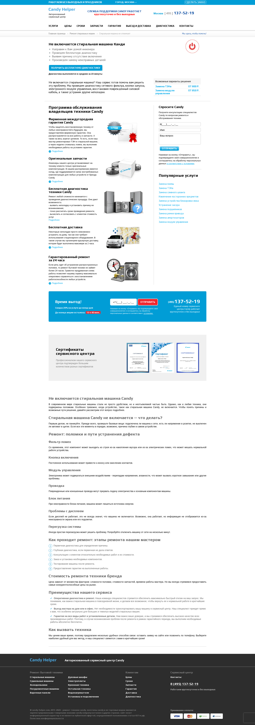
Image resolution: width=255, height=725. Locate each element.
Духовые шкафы (77, 677)
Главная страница (57, 33)
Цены (68, 26)
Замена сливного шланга (172, 192)
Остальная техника (79, 689)
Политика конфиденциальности (47, 718)
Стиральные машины (42, 677)
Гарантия (114, 26)
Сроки (81, 26)
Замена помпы (166, 183)
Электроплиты (77, 681)
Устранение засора (169, 205)
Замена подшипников (170, 209)
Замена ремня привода (171, 213)
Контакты (186, 26)
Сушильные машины (42, 681)
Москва (129, 2)
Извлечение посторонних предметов (178, 196)
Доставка (131, 693)
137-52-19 (179, 13)
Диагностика (165, 26)
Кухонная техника (78, 685)
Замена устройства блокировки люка (179, 200)
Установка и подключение (83, 696)
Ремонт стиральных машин (82, 33)
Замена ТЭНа (163, 86)
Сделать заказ (195, 2)
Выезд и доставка (138, 26)
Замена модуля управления (164, 92)
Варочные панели (40, 693)
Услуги (53, 26)
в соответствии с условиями (180, 163)
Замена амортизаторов (171, 217)
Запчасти (96, 26)
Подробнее (57, 151)
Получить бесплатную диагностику (75, 67)
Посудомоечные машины (44, 689)
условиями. (148, 313)
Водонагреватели (78, 693)
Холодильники (38, 685)
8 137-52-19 (184, 684)
